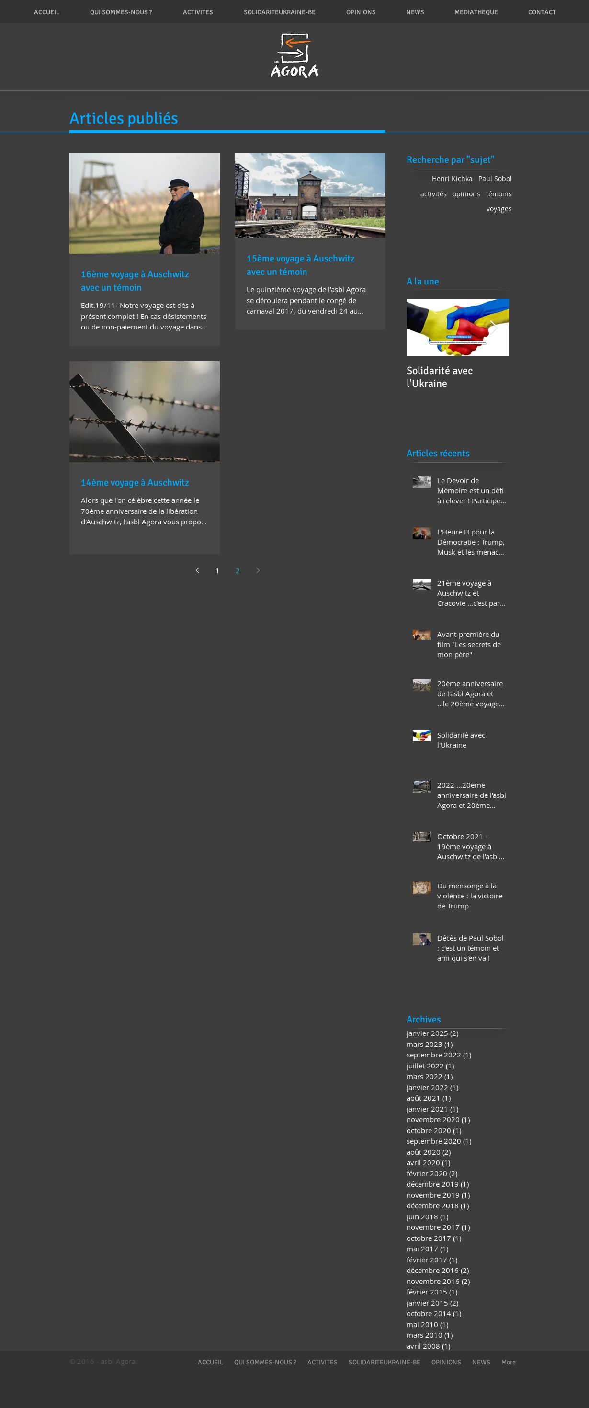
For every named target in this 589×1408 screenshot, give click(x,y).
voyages (499, 208)
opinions (466, 193)
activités (433, 193)
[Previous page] (197, 570)
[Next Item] (493, 327)
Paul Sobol (495, 178)
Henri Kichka (452, 178)
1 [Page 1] (217, 570)
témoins (499, 193)
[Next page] (257, 570)
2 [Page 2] (238, 570)
